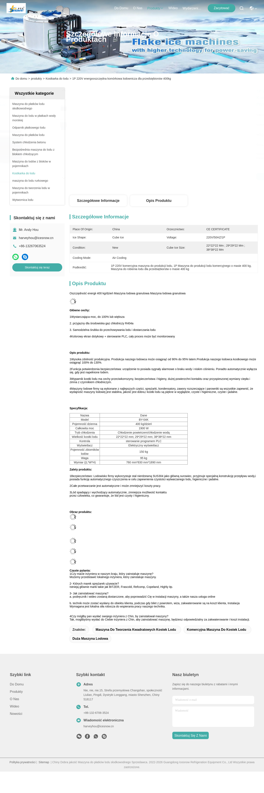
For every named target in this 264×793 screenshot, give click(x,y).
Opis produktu (158, 201)
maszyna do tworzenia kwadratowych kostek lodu (136, 629)
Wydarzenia (192, 8)
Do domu (121, 8)
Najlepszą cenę (203, 176)
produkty (155, 8)
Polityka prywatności (22, 762)
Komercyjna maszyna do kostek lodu (216, 629)
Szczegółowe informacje (98, 201)
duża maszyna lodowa (90, 638)
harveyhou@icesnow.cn (36, 238)
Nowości (16, 713)
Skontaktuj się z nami (190, 735)
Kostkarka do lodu (57, 78)
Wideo (173, 8)
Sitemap (44, 762)
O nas (137, 8)
